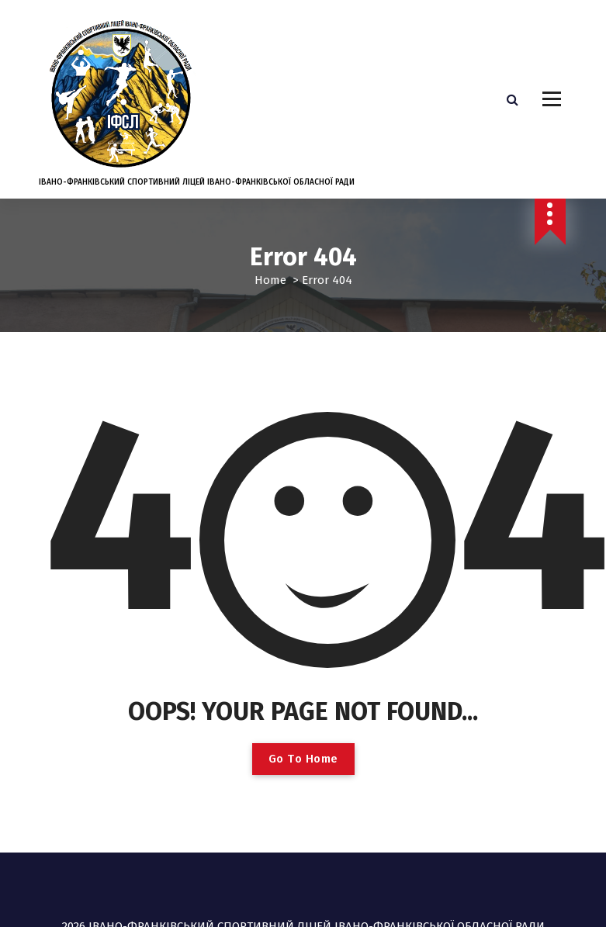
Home (270, 280)
